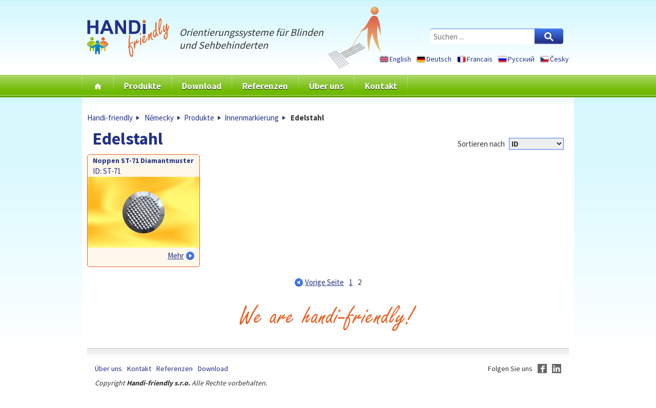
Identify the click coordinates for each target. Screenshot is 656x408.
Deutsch (439, 59)
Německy (159, 118)
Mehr (176, 255)
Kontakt (381, 86)
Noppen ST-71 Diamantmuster (143, 160)
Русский (521, 59)
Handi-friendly (110, 118)
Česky (559, 59)
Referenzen (265, 86)
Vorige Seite (324, 282)
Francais (480, 59)
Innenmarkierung (251, 118)
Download (201, 86)
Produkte (142, 86)
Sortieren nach (481, 144)
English (400, 59)
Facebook (542, 368)
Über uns (326, 86)
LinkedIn (556, 368)
